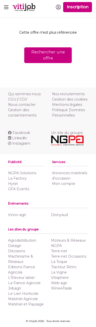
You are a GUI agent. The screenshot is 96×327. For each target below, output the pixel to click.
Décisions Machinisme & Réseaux (20, 256)
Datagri (14, 245)
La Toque (59, 261)
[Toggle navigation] (6, 7)
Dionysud (59, 215)
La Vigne (59, 272)
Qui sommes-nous (24, 94)
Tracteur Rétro (64, 267)
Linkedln (17, 138)
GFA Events (18, 189)
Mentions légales (67, 104)
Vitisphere (60, 277)
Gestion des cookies (69, 99)
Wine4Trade (61, 288)
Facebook (19, 132)
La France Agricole (24, 283)
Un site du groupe (67, 132)
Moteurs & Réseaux (68, 240)
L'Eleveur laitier (21, 277)
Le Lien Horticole (23, 293)
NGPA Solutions (22, 173)
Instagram (19, 143)
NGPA (56, 245)
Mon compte (63, 183)
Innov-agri (17, 215)
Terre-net (59, 251)
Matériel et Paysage (26, 304)
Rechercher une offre (48, 55)
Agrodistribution (22, 240)
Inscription (77, 7)
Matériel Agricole (23, 299)
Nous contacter (22, 104)
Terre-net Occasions (68, 256)
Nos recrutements (68, 94)
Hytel (13, 183)
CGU (12, 99)
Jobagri (14, 288)
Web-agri (59, 283)
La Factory (17, 178)
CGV (23, 99)
